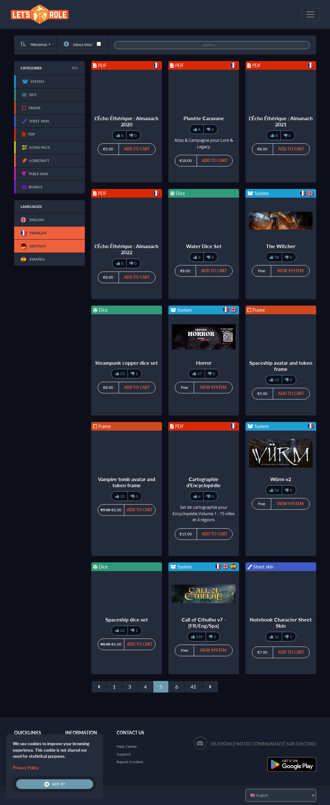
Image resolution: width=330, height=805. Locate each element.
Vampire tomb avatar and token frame (126, 482)
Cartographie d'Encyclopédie (203, 482)
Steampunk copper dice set (126, 363)
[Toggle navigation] (310, 14)
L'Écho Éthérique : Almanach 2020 (126, 121)
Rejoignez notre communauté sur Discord (263, 744)
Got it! (54, 784)
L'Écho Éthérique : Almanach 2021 (281, 121)
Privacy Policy (26, 767)
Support (123, 754)
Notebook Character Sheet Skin (281, 622)
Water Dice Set (203, 246)
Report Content (130, 761)
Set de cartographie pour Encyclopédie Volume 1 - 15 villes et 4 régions (204, 513)
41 (193, 687)
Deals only (78, 45)
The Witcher (280, 246)
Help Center (127, 746)
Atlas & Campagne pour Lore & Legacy (203, 143)
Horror (203, 363)
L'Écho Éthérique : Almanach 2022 (126, 249)
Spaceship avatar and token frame (280, 366)
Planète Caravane (203, 118)
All (75, 68)
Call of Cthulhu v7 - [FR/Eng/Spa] (204, 622)
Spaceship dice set (126, 619)
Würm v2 (280, 479)
